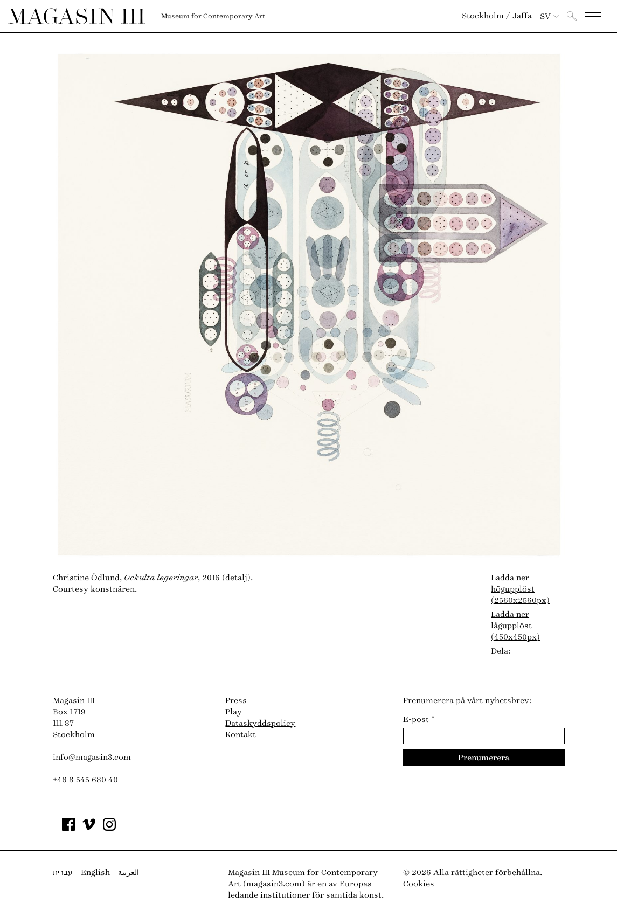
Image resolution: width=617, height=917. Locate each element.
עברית (63, 872)
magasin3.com (274, 883)
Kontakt (240, 734)
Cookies (418, 883)
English (95, 872)
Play (233, 712)
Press (236, 700)
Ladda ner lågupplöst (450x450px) (515, 626)
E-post (419, 719)
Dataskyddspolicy (260, 723)
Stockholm (483, 15)
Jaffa (522, 15)
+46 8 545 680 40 (85, 779)
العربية (128, 872)
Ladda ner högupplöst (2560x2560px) (520, 589)
